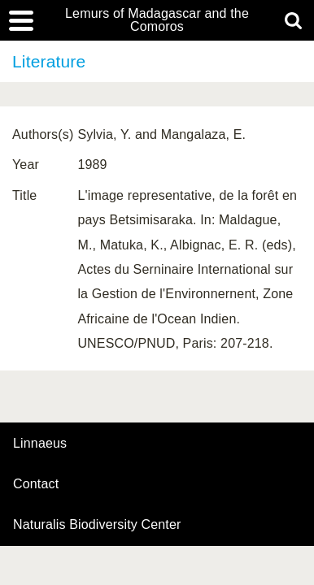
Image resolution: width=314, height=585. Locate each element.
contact (36, 484)
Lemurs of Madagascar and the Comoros (157, 20)
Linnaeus (40, 443)
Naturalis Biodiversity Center (97, 524)
